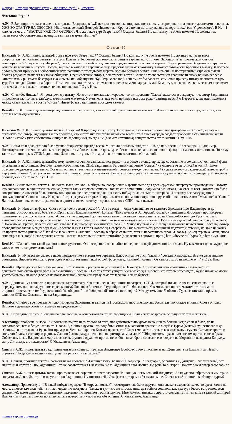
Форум (7, 8)
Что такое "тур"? (65, 8)
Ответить (87, 8)
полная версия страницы (20, 416)
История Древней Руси (32, 8)
